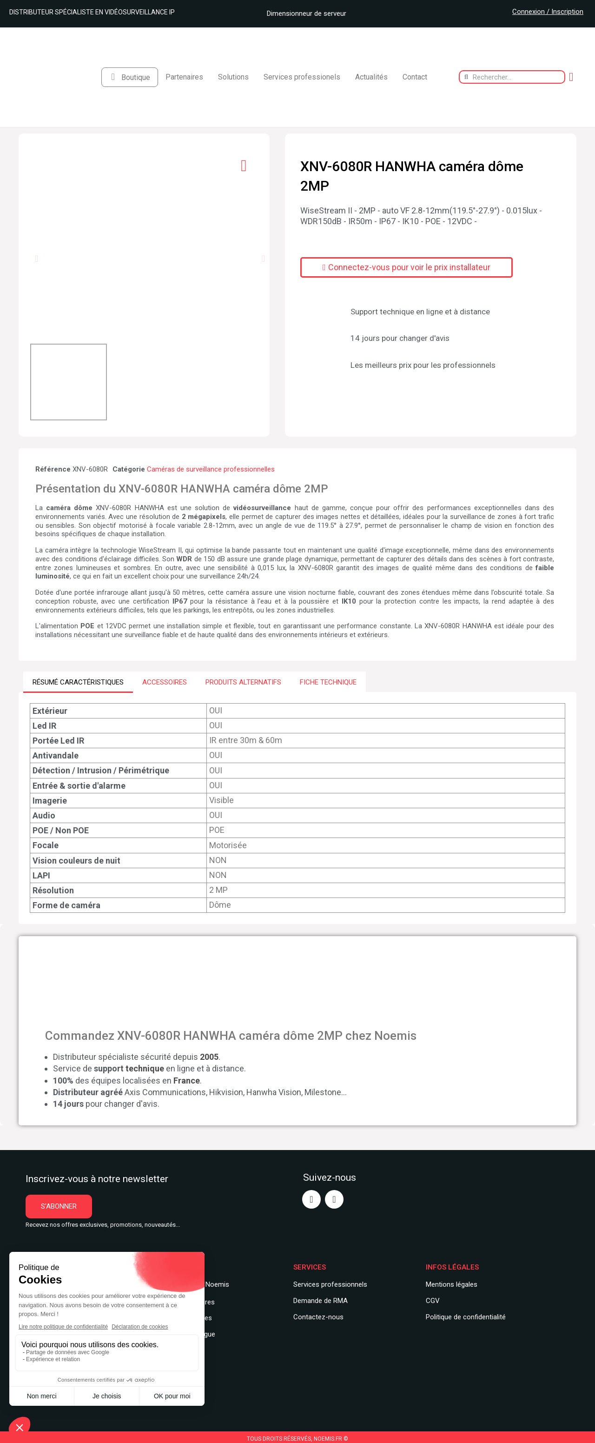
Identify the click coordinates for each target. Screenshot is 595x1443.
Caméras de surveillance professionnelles (211, 469)
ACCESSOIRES (164, 682)
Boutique (135, 77)
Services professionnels (330, 1284)
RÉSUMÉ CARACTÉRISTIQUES (78, 682)
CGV (433, 1300)
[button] (36, 258)
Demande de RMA (320, 1300)
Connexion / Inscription (547, 11)
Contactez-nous (318, 1316)
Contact (415, 77)
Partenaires (184, 77)
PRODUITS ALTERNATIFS (243, 682)
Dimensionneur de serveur (303, 13)
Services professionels (302, 77)
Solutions (233, 77)
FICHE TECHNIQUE (328, 682)
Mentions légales (451, 1284)
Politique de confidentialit (464, 1316)
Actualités (371, 77)
